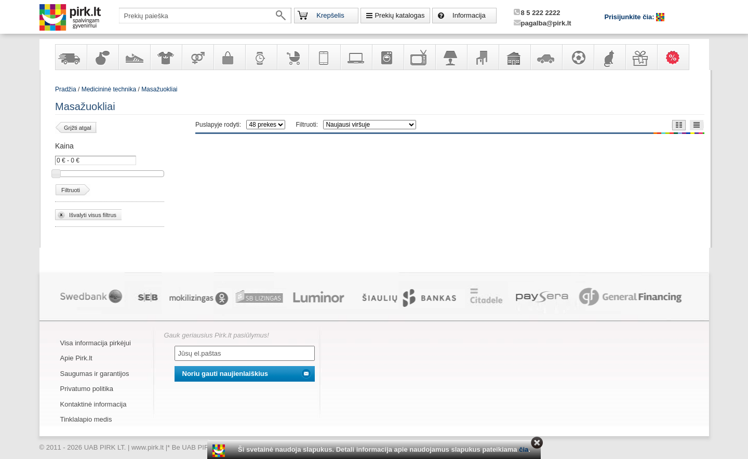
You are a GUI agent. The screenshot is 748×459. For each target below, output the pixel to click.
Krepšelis (330, 15)
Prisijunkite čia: (631, 17)
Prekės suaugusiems (197, 57)
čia (523, 449)
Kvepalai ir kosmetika (102, 57)
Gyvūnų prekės (609, 57)
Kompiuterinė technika (356, 57)
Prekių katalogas (399, 15)
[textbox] (205, 15)
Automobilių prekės (546, 57)
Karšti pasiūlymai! (676, 57)
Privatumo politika (87, 389)
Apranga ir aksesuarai (166, 57)
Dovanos (641, 57)
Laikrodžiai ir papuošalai (261, 57)
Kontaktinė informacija (93, 404)
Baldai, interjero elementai (483, 57)
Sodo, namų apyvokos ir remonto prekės (514, 57)
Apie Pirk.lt (76, 358)
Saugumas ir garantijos (94, 373)
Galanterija (229, 57)
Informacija (469, 15)
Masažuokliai (159, 89)
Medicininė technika (109, 89)
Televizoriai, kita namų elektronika (419, 57)
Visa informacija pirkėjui (95, 343)
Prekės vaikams (292, 57)
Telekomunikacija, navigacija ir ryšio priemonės (324, 57)
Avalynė (134, 57)
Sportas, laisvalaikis (578, 57)
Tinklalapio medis (86, 419)
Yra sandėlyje (71, 57)
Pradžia (65, 89)
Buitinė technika (387, 57)
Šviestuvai (451, 57)
